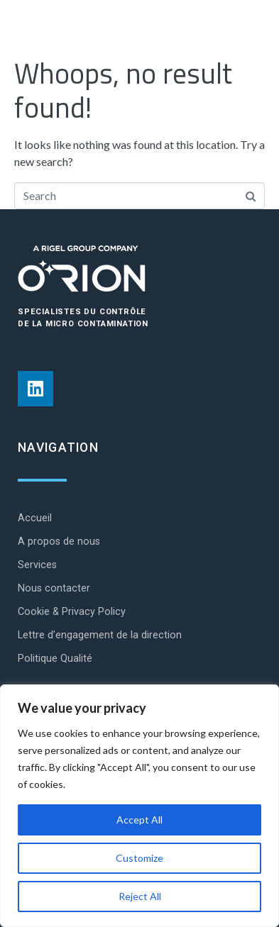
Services (37, 565)
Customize (139, 858)
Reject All (140, 896)
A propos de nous (59, 541)
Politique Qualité (55, 659)
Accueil (35, 518)
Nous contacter (54, 588)
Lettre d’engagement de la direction (100, 635)
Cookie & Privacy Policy (72, 612)
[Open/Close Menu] (248, 28)
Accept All (139, 820)
